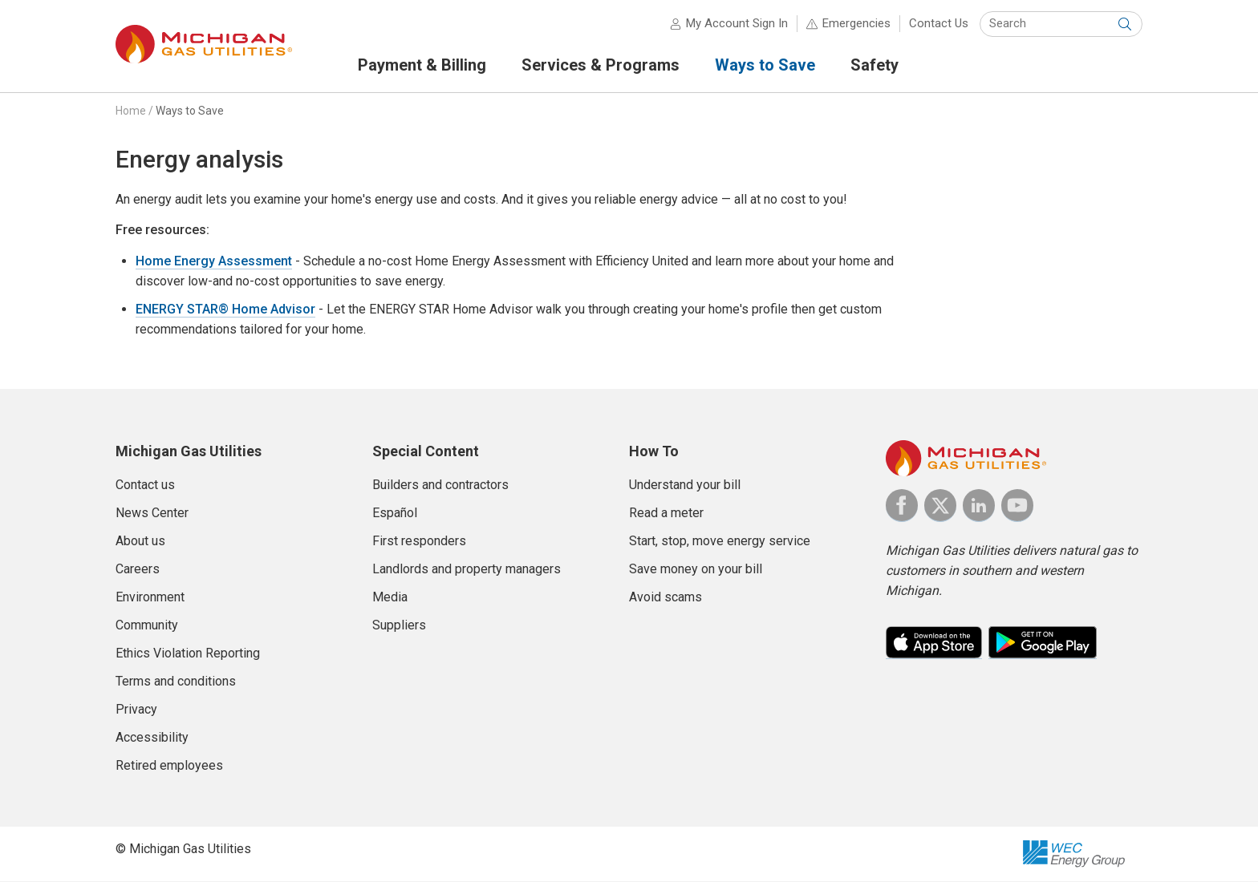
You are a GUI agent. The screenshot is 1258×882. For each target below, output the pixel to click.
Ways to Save (190, 111)
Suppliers (399, 625)
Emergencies (856, 24)
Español (394, 513)
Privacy (136, 710)
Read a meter (666, 513)
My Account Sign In (737, 24)
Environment (150, 597)
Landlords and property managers (466, 569)
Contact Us (938, 24)
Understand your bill (685, 485)
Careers (138, 569)
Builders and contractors (440, 485)
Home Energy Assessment (214, 262)
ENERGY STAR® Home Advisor (225, 310)
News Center (152, 513)
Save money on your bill (695, 569)
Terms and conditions (176, 682)
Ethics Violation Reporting (188, 654)
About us (140, 541)
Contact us (145, 485)
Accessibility (152, 738)
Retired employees (169, 766)
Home (131, 111)
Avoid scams (665, 597)
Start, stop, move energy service (719, 541)
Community (147, 625)
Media (390, 597)
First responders (419, 541)
